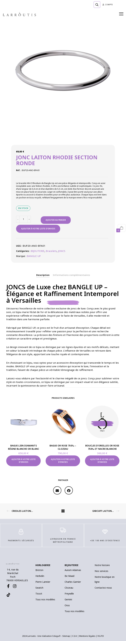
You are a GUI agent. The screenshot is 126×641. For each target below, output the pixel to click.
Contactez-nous (103, 587)
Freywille (69, 593)
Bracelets (51, 251)
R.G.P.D (101, 636)
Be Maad (69, 575)
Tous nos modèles (45, 599)
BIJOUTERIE (37, 251)
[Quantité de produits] (23, 219)
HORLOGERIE (42, 565)
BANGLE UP (34, 256)
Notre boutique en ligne (105, 579)
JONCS (61, 251)
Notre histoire (102, 565)
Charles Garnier (73, 581)
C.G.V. (74, 636)
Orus (67, 605)
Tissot (38, 593)
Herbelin (39, 575)
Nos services (101, 571)
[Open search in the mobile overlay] (97, 4)
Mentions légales (87, 636)
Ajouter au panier (56, 220)
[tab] (43, 275)
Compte (108, 4)
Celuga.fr (56, 636)
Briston (39, 570)
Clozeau (69, 587)
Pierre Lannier (42, 581)
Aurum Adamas (73, 570)
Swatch (39, 587)
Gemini (68, 599)
